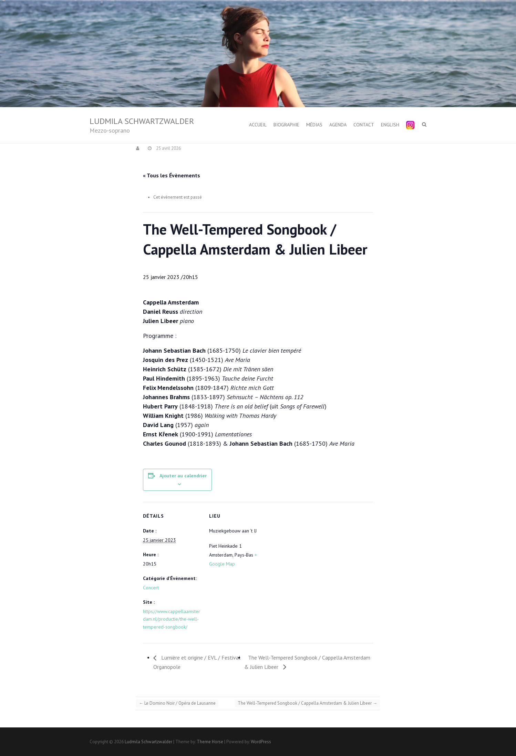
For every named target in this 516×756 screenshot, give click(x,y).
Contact (363, 125)
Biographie (286, 125)
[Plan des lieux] (311, 549)
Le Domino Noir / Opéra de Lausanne (177, 703)
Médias (314, 125)
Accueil (258, 125)
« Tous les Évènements (171, 175)
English (390, 125)
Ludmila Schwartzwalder (142, 121)
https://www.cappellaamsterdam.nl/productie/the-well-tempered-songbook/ (171, 619)
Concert (151, 587)
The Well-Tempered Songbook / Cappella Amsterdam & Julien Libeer (307, 703)
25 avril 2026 (168, 148)
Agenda (338, 125)
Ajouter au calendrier (183, 476)
